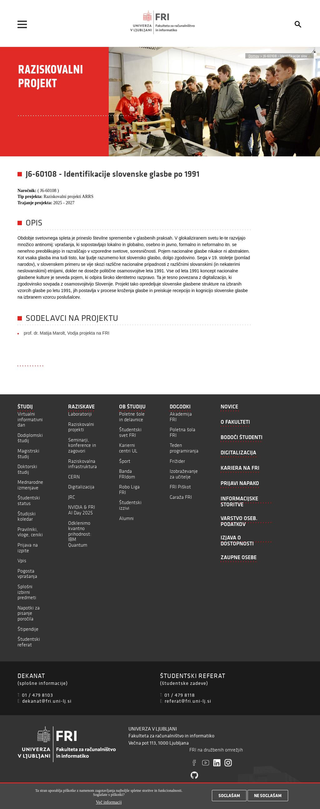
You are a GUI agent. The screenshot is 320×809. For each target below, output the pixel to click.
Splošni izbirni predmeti (27, 592)
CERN (74, 477)
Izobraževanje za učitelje (184, 474)
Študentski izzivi (130, 505)
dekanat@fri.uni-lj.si (47, 701)
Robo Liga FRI (129, 489)
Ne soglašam (268, 796)
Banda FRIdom (127, 474)
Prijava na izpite (28, 548)
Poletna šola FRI (182, 432)
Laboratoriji (80, 414)
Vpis (22, 561)
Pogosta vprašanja (27, 573)
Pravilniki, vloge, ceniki (30, 532)
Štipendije (28, 629)
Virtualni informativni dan (30, 419)
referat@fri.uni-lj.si (188, 701)
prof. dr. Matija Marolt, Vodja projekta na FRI (66, 333)
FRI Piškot (180, 487)
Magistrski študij (28, 453)
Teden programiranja (184, 448)
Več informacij (109, 803)
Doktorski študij (27, 469)
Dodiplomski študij (30, 438)
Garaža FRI (181, 497)
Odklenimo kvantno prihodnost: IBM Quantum (79, 534)
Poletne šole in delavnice (132, 416)
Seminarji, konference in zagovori (82, 445)
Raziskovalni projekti (81, 427)
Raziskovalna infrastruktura (82, 464)
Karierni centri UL (128, 448)
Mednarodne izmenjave (30, 485)
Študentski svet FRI (130, 432)
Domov (253, 55)
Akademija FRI (181, 416)
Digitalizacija (81, 487)
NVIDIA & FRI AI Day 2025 (81, 510)
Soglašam (229, 796)
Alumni (126, 518)
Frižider (177, 461)
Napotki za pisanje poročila (29, 613)
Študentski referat (29, 642)
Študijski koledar (27, 516)
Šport (124, 461)
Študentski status (29, 500)
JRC (71, 497)
